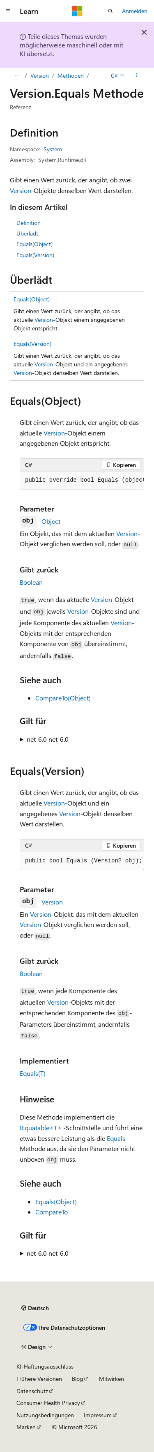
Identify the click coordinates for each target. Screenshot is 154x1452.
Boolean (31, 582)
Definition (28, 223)
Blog (77, 1378)
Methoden (70, 75)
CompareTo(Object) (63, 697)
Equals (116, 1138)
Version (39, 75)
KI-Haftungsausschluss (45, 1366)
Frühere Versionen (39, 1378)
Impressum (98, 1415)
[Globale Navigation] (8, 11)
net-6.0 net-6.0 (48, 739)
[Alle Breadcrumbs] (17, 75)
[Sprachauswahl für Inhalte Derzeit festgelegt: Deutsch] (35, 1308)
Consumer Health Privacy (48, 1403)
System (53, 149)
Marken (26, 1427)
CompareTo (51, 1211)
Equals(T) (33, 1073)
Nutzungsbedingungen (45, 1415)
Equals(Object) (34, 244)
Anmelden (134, 11)
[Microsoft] (77, 11)
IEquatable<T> (41, 1127)
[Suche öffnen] (110, 11)
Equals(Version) (35, 255)
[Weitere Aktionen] (137, 75)
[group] (82, 480)
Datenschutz (32, 1391)
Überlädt (27, 233)
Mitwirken (111, 1378)
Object (50, 521)
